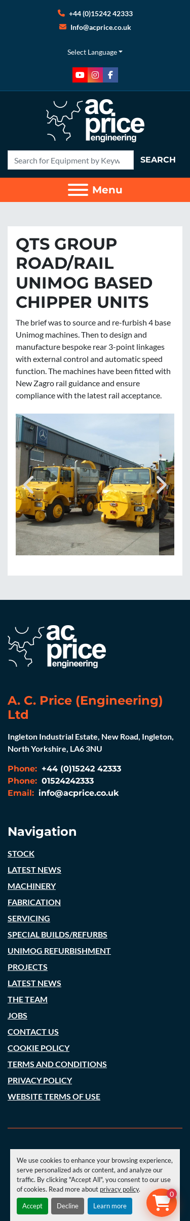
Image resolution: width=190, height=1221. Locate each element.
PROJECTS (28, 966)
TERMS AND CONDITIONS (57, 1064)
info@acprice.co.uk (77, 793)
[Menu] (78, 190)
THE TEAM (28, 999)
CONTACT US (33, 1031)
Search (158, 160)
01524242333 (66, 781)
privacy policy (119, 1189)
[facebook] (110, 75)
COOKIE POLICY (38, 1047)
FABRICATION (34, 902)
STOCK (21, 853)
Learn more (110, 1206)
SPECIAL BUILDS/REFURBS (57, 934)
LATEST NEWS (34, 869)
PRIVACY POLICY (40, 1080)
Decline (68, 1206)
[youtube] (80, 75)
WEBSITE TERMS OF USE (54, 1096)
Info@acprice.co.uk (100, 27)
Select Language (92, 52)
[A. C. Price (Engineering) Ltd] (57, 645)
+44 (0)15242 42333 (101, 13)
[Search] (71, 160)
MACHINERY (32, 885)
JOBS (17, 1015)
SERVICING (29, 918)
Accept (32, 1206)
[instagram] (95, 75)
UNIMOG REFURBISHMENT (59, 950)
